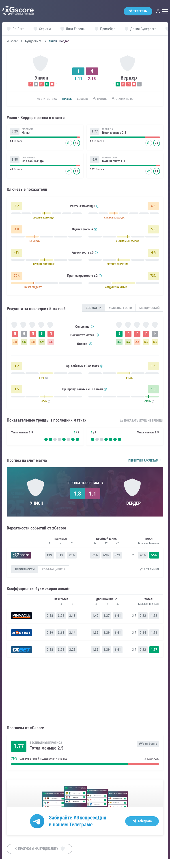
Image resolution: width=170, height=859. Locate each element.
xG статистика (39, 99)
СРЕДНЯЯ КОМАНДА (43, 219)
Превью (63, 99)
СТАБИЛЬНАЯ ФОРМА (127, 242)
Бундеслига (33, 41)
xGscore (12, 41)
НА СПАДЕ (34, 242)
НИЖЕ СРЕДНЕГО (33, 288)
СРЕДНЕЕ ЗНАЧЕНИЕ (43, 265)
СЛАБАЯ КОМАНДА (114, 219)
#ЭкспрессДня (89, 818)
